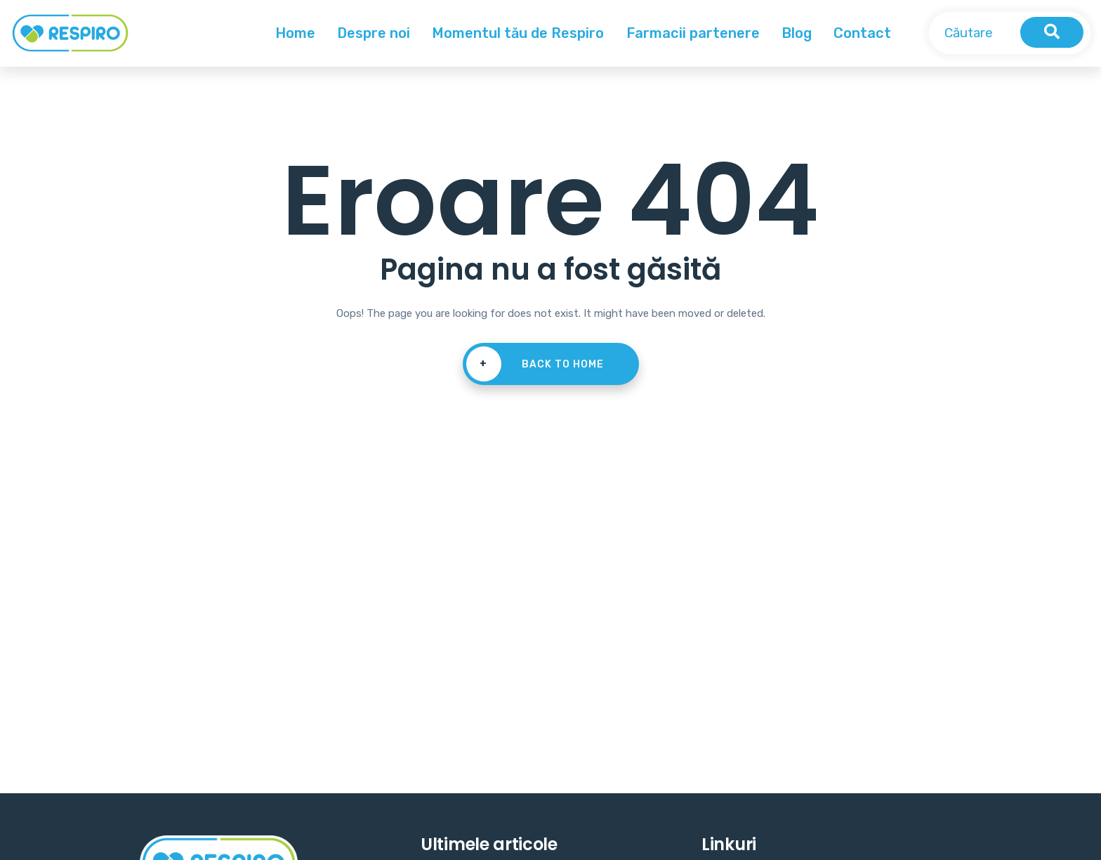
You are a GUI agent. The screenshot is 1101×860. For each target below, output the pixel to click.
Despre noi (373, 33)
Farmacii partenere (693, 33)
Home (295, 33)
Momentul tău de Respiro (518, 33)
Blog (797, 33)
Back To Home (535, 364)
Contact (862, 33)
